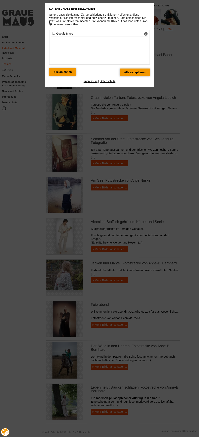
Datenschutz (107, 81)
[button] (5, 432)
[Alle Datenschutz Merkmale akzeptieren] (135, 72)
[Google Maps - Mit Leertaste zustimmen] (53, 33)
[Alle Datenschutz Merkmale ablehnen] (62, 72)
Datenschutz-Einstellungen (72, 8)
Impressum (90, 81)
